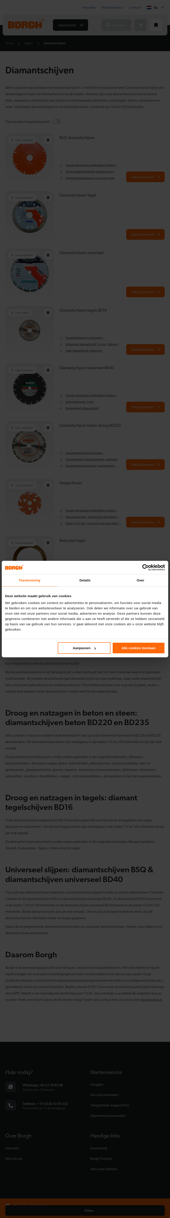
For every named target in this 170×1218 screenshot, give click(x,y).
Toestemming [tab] (30, 580)
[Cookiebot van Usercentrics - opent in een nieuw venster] (145, 567)
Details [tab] (85, 580)
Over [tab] (140, 580)
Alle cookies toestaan (138, 648)
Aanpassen (84, 648)
